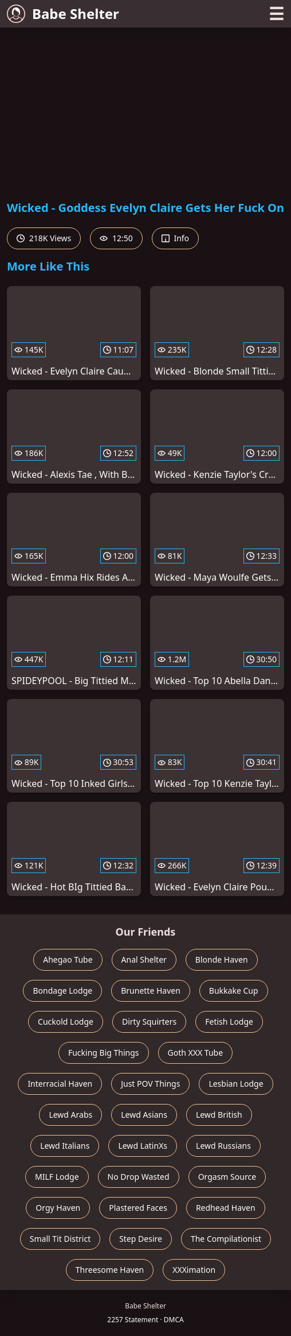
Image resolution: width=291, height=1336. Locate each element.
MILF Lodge (57, 1176)
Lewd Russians (223, 1145)
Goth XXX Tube (195, 1052)
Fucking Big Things (103, 1052)
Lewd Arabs (70, 1114)
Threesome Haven (110, 1269)
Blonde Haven (221, 959)
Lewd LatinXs (142, 1145)
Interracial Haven (59, 1083)
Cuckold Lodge (65, 1021)
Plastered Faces (138, 1207)
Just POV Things (150, 1083)
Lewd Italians (64, 1145)
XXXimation (193, 1269)
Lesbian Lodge (236, 1083)
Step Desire (140, 1238)
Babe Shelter (63, 13)
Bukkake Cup (233, 990)
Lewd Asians (144, 1114)
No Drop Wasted (139, 1176)
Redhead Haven (225, 1207)
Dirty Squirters (149, 1021)
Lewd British (219, 1114)
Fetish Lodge (229, 1021)
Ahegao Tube (67, 959)
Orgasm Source (227, 1176)
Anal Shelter (144, 959)
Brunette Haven (150, 990)
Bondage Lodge (62, 990)
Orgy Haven (58, 1207)
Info (175, 238)
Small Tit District (60, 1238)
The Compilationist (226, 1238)
